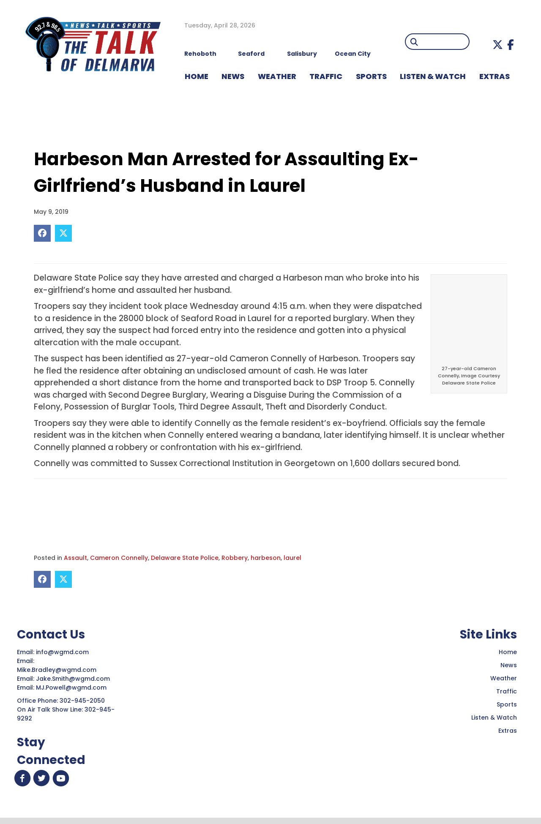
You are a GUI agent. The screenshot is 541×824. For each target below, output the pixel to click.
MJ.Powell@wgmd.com (73, 687)
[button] (497, 44)
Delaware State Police (185, 558)
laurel (292, 558)
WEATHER (277, 76)
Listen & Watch (494, 717)
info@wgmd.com (63, 652)
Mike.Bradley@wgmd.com (56, 670)
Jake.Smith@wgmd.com (74, 678)
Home (508, 652)
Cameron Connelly (119, 558)
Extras (507, 730)
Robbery (234, 558)
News (508, 665)
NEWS (232, 76)
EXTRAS (494, 76)
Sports (371, 76)
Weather (503, 678)
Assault (75, 558)
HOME (196, 76)
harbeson (266, 558)
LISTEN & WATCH (433, 76)
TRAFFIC (325, 76)
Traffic (506, 691)
